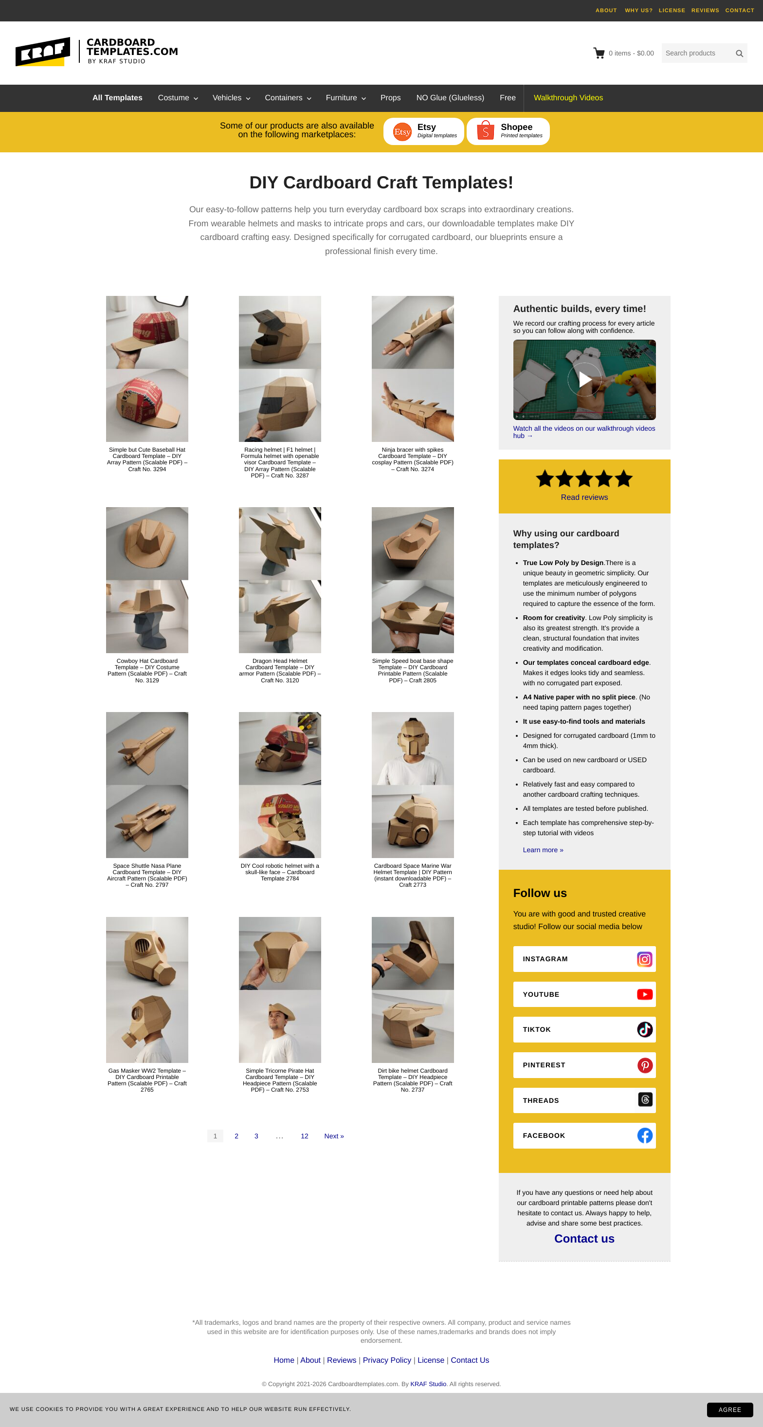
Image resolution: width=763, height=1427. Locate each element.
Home (284, 1360)
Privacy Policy (387, 1360)
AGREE (730, 1410)
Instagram (545, 959)
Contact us (584, 1238)
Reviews (343, 1360)
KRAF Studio (428, 1384)
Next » (334, 1136)
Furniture (341, 98)
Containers (283, 98)
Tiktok (537, 1029)
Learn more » (543, 850)
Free (508, 98)
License (431, 1360)
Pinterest (544, 1065)
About (311, 1360)
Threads (541, 1100)
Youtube (541, 994)
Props (391, 98)
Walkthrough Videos (568, 98)
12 (305, 1136)
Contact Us (470, 1360)
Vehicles (227, 98)
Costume (173, 98)
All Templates (117, 98)
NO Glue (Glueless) (451, 98)
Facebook (544, 1135)
